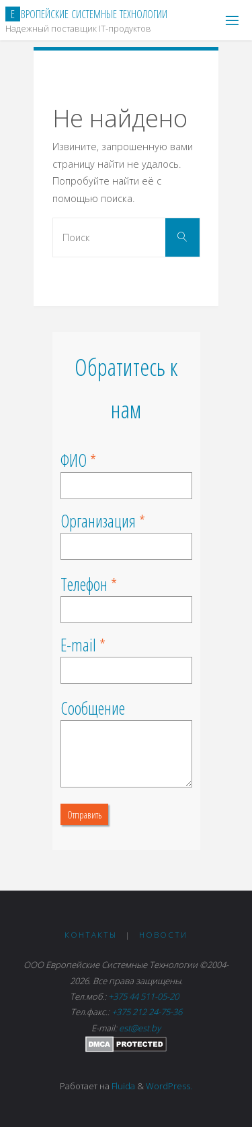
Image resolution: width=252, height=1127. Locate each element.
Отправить (84, 814)
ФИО (73, 460)
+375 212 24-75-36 (147, 1012)
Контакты (91, 935)
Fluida (122, 1086)
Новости (163, 935)
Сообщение (92, 708)
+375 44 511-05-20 (145, 996)
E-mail (78, 644)
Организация (98, 520)
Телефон (84, 584)
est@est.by (140, 1028)
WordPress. (169, 1086)
